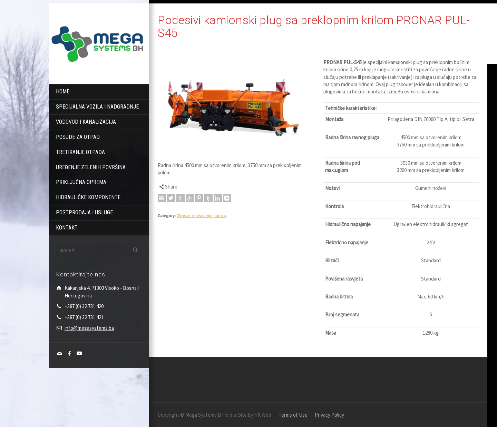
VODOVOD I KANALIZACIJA (86, 122)
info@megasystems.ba (89, 328)
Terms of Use (293, 414)
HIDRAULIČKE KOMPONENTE (88, 197)
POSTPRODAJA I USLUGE (84, 212)
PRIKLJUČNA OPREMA (81, 182)
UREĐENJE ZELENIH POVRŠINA (91, 167)
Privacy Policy (329, 414)
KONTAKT (67, 227)
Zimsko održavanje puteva (201, 215)
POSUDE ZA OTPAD (78, 137)
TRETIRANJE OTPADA (80, 152)
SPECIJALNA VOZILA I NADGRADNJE (97, 106)
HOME (62, 91)
